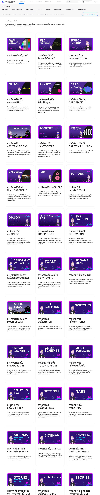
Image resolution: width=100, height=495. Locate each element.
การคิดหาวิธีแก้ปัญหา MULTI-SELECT (17, 320)
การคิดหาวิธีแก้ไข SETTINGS (46, 406)
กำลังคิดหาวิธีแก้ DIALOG (13, 233)
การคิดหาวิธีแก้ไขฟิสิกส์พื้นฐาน (46, 101)
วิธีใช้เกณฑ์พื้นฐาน (49, 1)
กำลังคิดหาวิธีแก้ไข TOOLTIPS (46, 145)
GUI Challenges (7, 6)
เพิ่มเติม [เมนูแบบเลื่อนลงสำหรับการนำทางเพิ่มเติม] (58, 1)
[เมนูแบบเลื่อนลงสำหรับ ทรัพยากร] (26, 2)
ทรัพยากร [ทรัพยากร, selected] (22, 1)
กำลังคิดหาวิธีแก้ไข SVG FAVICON (77, 233)
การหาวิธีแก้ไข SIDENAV (49, 448)
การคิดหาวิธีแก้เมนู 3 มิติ (80, 274)
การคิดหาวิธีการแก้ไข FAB (50, 187)
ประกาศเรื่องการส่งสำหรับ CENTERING (79, 450)
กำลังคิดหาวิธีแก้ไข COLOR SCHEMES (47, 364)
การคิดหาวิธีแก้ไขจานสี (17, 55)
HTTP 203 (40, 9)
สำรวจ (31, 1)
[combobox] (73, 1)
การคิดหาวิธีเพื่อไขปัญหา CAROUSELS (17, 189)
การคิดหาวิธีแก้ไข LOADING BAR (46, 233)
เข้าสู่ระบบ (96, 1)
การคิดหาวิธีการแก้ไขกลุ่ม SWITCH (78, 57)
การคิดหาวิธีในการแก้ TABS (75, 406)
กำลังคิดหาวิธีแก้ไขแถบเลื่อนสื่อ (77, 364)
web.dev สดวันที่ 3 (82, 9)
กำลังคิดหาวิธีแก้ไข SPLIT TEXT (15, 406)
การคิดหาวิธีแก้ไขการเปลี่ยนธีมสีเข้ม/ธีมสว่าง (18, 276)
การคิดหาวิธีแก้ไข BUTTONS (77, 189)
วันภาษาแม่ (48, 9)
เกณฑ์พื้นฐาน (39, 1)
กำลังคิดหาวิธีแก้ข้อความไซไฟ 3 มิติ (46, 57)
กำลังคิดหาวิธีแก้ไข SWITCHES (77, 320)
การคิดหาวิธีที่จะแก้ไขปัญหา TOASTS (48, 276)
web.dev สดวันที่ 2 (70, 9)
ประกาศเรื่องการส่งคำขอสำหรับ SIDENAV (18, 450)
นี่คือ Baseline (5, 9)
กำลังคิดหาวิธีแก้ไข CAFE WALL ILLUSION (80, 145)
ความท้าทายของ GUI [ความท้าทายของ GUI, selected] (30, 9)
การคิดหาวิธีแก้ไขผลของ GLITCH (15, 101)
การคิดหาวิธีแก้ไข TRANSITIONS (17, 145)
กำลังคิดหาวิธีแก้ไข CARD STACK (77, 101)
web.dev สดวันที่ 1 (58, 9)
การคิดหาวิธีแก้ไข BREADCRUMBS (15, 364)
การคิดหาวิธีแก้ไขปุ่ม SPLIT (45, 320)
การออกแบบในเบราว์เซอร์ (17, 9)
